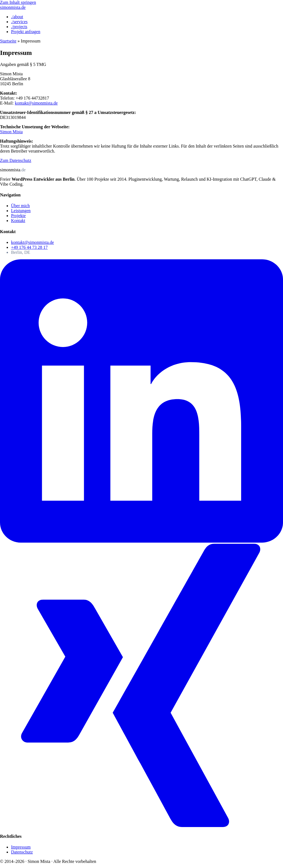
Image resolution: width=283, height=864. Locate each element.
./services (19, 21)
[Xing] (141, 825)
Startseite (8, 41)
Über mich (20, 205)
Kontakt (18, 220)
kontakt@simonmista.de (36, 103)
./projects (19, 26)
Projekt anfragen (25, 31)
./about (17, 16)
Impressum (21, 847)
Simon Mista (11, 131)
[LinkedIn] (141, 541)
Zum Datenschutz (15, 160)
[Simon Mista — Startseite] (13, 7)
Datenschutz (22, 852)
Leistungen (21, 210)
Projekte (18, 215)
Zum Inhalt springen (18, 2)
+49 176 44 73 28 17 (29, 247)
